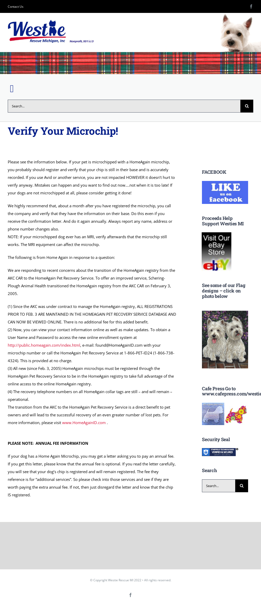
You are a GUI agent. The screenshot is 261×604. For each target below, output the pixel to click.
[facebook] (251, 6)
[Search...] (124, 106)
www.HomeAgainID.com (84, 422)
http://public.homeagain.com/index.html (44, 345)
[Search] (246, 106)
